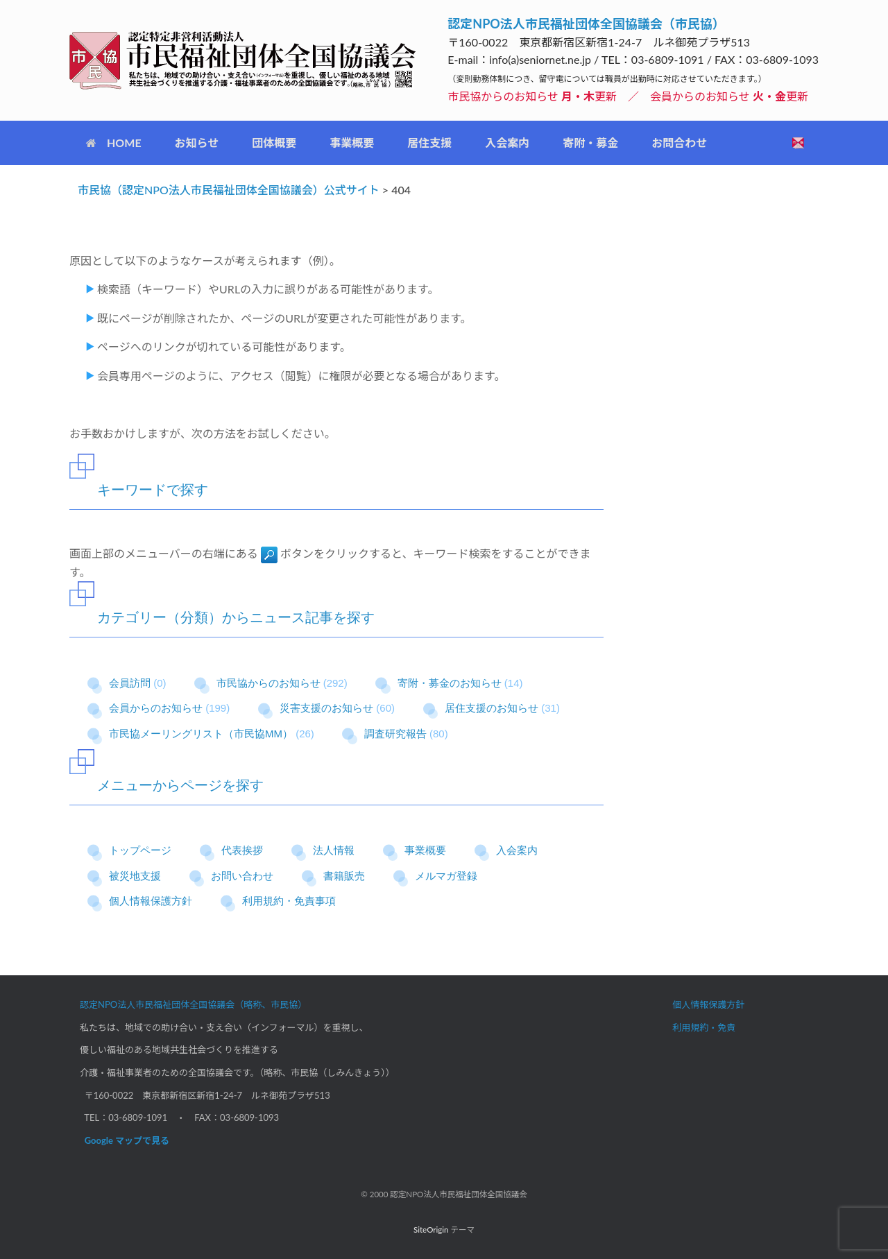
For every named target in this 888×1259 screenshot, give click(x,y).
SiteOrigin (431, 1229)
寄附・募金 (590, 142)
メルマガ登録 (446, 876)
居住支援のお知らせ (491, 708)
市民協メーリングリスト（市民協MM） (201, 733)
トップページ (140, 850)
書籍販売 (344, 876)
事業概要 (352, 142)
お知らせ (197, 142)
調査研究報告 (395, 733)
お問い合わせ (242, 876)
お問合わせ (679, 142)
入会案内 (507, 142)
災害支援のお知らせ (326, 708)
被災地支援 (135, 876)
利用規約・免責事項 (289, 901)
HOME (114, 142)
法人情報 (334, 850)
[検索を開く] (798, 143)
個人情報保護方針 (150, 901)
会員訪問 (130, 683)
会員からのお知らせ (156, 708)
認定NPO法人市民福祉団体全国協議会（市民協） (586, 23)
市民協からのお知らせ (268, 683)
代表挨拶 (242, 850)
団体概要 (274, 142)
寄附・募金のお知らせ (450, 683)
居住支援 (429, 142)
